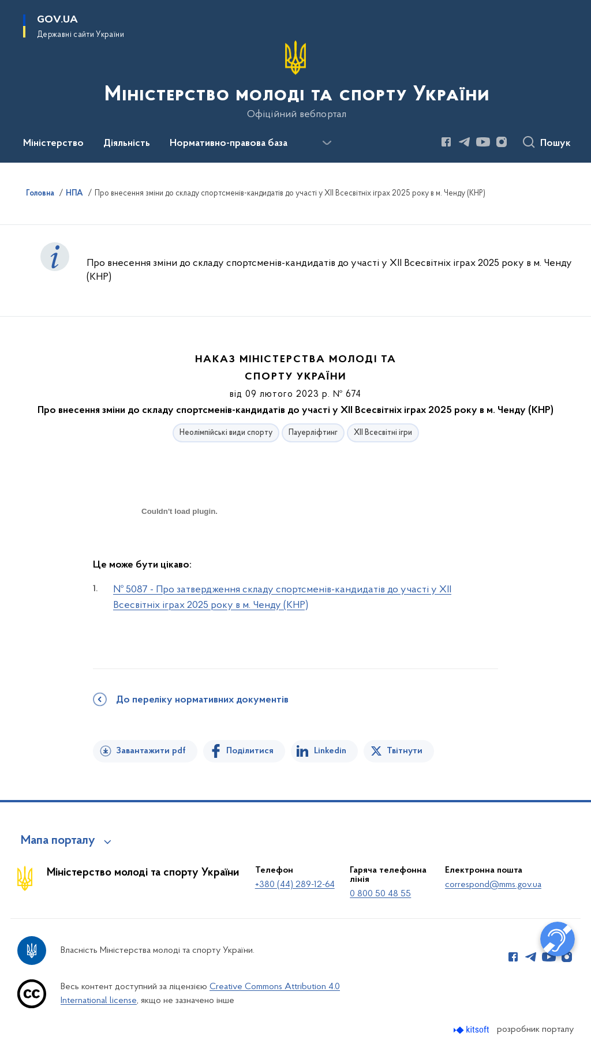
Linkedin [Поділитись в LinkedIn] (330, 751)
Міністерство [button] (53, 143)
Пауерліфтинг (313, 433)
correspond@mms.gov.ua (493, 884)
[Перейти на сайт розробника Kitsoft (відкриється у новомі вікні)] (472, 1030)
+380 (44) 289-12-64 (295, 884)
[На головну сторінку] (296, 80)
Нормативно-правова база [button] (228, 143)
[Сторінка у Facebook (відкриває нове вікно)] (446, 142)
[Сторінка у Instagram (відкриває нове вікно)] (501, 142)
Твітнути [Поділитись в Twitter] (404, 751)
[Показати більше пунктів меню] (326, 143)
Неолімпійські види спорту (225, 433)
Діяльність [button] (126, 143)
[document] (179, 552)
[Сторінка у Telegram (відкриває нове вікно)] (465, 142)
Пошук (555, 143)
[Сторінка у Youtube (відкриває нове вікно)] (483, 142)
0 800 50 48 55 (380, 894)
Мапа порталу (58, 841)
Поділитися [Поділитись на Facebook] (250, 751)
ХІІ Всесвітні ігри (383, 433)
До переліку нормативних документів (202, 700)
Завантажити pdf (151, 751)
